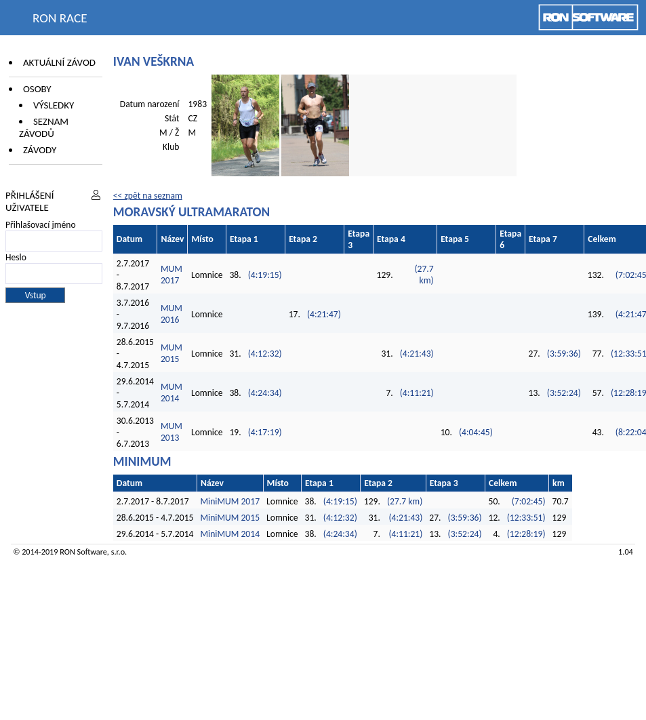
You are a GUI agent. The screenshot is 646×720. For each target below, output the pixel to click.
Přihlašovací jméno (40, 225)
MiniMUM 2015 (230, 517)
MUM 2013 (171, 431)
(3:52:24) (564, 393)
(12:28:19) (526, 534)
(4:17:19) (265, 432)
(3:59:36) (564, 353)
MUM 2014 (171, 392)
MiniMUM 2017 (230, 501)
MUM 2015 (171, 353)
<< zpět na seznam (147, 195)
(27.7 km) (423, 274)
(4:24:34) (265, 393)
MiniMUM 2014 (230, 534)
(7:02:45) (529, 501)
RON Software (83, 551)
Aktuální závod (59, 62)
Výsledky (53, 105)
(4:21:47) (324, 314)
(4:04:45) (476, 432)
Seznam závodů (43, 127)
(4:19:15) (265, 275)
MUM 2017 (171, 274)
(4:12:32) (265, 353)
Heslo (15, 257)
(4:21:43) (417, 353)
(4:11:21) (417, 393)
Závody (39, 150)
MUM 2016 (171, 313)
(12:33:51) (526, 517)
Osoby (37, 89)
